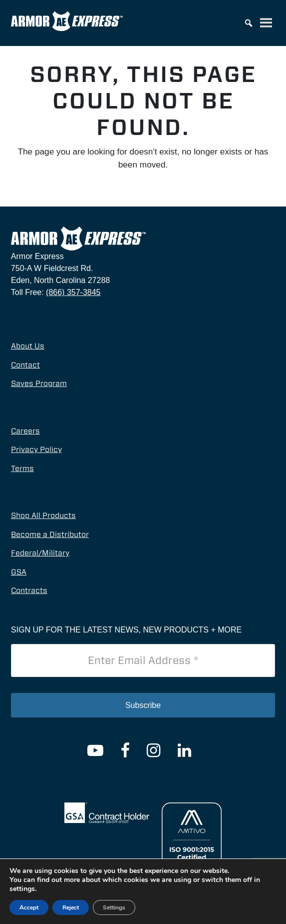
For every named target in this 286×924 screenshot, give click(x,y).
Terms (22, 468)
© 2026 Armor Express (107, 904)
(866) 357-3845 (73, 292)
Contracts (29, 590)
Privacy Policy (36, 449)
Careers (25, 431)
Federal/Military (40, 553)
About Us (27, 346)
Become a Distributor (50, 534)
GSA (18, 572)
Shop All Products (43, 515)
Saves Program (39, 383)
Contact (25, 365)
